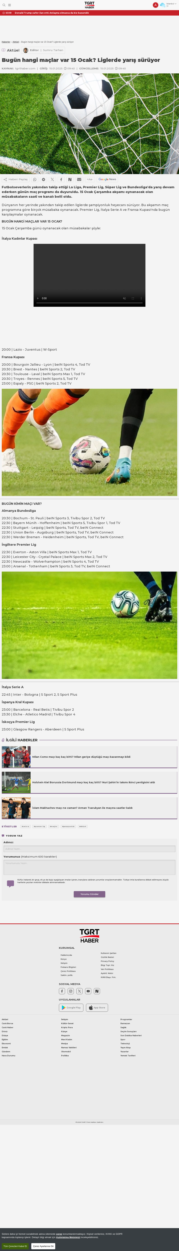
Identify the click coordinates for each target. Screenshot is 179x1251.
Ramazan (125, 1023)
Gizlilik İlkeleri (107, 957)
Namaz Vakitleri (69, 1047)
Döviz (5, 1031)
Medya (64, 1043)
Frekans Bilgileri (68, 967)
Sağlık (123, 1027)
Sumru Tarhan (53, 50)
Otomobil (66, 1052)
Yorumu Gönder (90, 894)
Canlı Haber (7, 1027)
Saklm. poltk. (67, 975)
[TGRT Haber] (89, 5)
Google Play (71, 1007)
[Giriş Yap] (156, 5)
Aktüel (16, 42)
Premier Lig (89, 210)
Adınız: (8, 842)
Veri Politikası (107, 969)
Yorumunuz (30, 856)
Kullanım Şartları (108, 953)
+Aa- (90, 179)
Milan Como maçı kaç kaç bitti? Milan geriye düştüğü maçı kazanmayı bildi (81, 756)
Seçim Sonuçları (128, 1031)
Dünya (5, 1035)
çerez (59, 1234)
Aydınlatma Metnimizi (68, 1237)
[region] (89, 1239)
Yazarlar (124, 1052)
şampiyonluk (99, 205)
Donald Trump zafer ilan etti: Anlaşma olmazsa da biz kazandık (52, 13)
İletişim (64, 963)
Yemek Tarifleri (127, 1056)
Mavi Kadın (66, 1039)
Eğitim (5, 1039)
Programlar (126, 1019)
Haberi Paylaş (16, 179)
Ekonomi (6, 1043)
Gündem (6, 1052)
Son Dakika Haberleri (131, 1035)
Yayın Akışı (125, 1047)
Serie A (116, 210)
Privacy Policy (107, 961)
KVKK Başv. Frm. (108, 977)
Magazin (65, 1035)
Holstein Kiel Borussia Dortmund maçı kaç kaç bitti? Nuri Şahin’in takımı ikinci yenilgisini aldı (93, 782)
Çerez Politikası (68, 971)
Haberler (6, 42)
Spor (122, 1039)
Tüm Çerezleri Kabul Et (15, 1246)
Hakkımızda (66, 955)
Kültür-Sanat (67, 1023)
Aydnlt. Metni (107, 973)
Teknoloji (125, 1043)
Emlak (5, 1047)
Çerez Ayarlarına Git (43, 1246)
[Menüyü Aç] (9, 5)
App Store (97, 1007)
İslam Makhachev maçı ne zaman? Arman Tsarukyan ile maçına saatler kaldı (82, 807)
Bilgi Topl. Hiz (107, 965)
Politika (65, 1056)
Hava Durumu (8, 1056)
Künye (64, 959)
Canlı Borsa (7, 1023)
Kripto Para (67, 1027)
